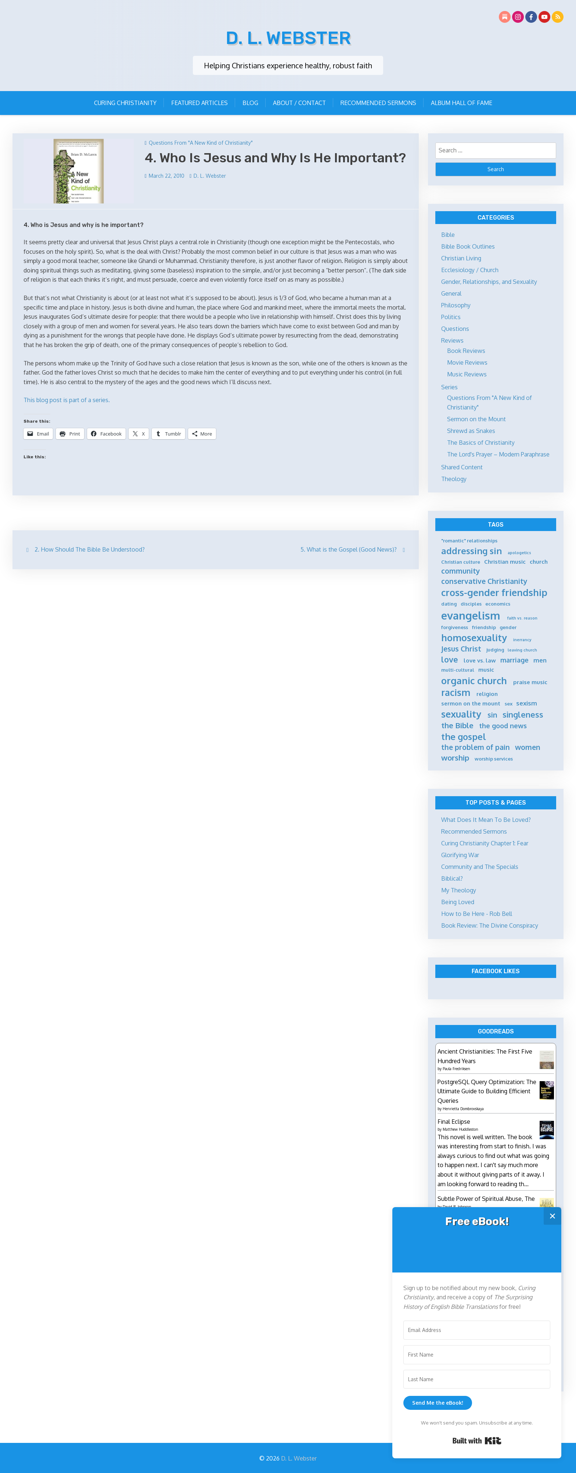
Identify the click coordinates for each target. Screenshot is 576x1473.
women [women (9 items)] (527, 746)
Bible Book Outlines (468, 245)
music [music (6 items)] (486, 668)
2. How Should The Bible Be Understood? (90, 548)
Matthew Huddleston (460, 1128)
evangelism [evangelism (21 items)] (470, 614)
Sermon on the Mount (476, 418)
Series (449, 386)
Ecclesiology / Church (469, 268)
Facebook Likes (496, 970)
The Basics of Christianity (481, 441)
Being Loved (457, 901)
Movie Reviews (467, 361)
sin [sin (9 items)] (492, 713)
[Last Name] (476, 1379)
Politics (451, 315)
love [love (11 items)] (449, 658)
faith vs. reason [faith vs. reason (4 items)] (522, 617)
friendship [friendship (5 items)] (484, 626)
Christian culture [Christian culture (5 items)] (460, 561)
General (451, 292)
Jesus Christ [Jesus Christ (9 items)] (461, 647)
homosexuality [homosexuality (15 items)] (474, 636)
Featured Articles (199, 101)
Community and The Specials (479, 865)
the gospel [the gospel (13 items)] (463, 735)
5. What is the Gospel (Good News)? (348, 548)
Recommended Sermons (378, 101)
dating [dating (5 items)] (449, 603)
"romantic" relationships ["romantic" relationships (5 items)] (469, 539)
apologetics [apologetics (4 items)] (519, 551)
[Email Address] (476, 1330)
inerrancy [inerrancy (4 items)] (522, 638)
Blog (250, 101)
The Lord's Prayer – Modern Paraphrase (498, 453)
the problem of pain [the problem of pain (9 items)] (475, 746)
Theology (454, 477)
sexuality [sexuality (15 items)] (461, 713)
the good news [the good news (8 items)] (503, 725)
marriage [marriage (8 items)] (514, 659)
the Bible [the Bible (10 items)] (457, 724)
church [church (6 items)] (539, 560)
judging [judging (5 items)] (495, 648)
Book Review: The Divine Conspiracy (489, 924)
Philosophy (456, 304)
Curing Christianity (125, 101)
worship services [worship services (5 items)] (494, 758)
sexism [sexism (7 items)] (526, 702)
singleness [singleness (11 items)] (523, 713)
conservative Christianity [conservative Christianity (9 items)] (484, 580)
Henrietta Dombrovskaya (463, 1107)
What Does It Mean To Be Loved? (486, 818)
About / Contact (299, 101)
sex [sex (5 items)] (508, 702)
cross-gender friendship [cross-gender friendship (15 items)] (494, 591)
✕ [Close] (552, 1215)
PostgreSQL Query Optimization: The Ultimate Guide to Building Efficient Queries (487, 1090)
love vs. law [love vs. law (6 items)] (480, 659)
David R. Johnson (457, 1205)
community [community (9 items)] (460, 569)
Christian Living (461, 257)
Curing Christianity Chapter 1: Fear (484, 842)
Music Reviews (467, 373)
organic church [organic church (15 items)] (474, 679)
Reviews (452, 339)
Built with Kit (477, 1440)
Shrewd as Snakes (471, 429)
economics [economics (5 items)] (497, 603)
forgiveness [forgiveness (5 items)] (454, 626)
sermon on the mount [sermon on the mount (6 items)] (470, 702)
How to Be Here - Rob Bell (476, 912)
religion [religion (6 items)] (487, 692)
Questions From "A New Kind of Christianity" (201, 141)
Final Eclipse (454, 1120)
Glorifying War (460, 854)
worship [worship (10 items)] (455, 756)
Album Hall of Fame (461, 101)
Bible (448, 233)
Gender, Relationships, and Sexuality (489, 280)
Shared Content (462, 466)
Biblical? (452, 877)
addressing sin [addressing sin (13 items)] (471, 549)
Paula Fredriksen (456, 1067)
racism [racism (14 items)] (455, 691)
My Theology (458, 889)
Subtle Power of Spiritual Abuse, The (486, 1197)
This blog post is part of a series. (67, 398)
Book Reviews (466, 349)
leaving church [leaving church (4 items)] (522, 649)
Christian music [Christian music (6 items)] (505, 560)
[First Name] (476, 1354)
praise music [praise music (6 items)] (530, 681)
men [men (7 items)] (540, 659)
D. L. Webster (288, 37)
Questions (455, 327)
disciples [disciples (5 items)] (471, 603)
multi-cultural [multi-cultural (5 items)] (457, 669)
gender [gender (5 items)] (508, 626)
